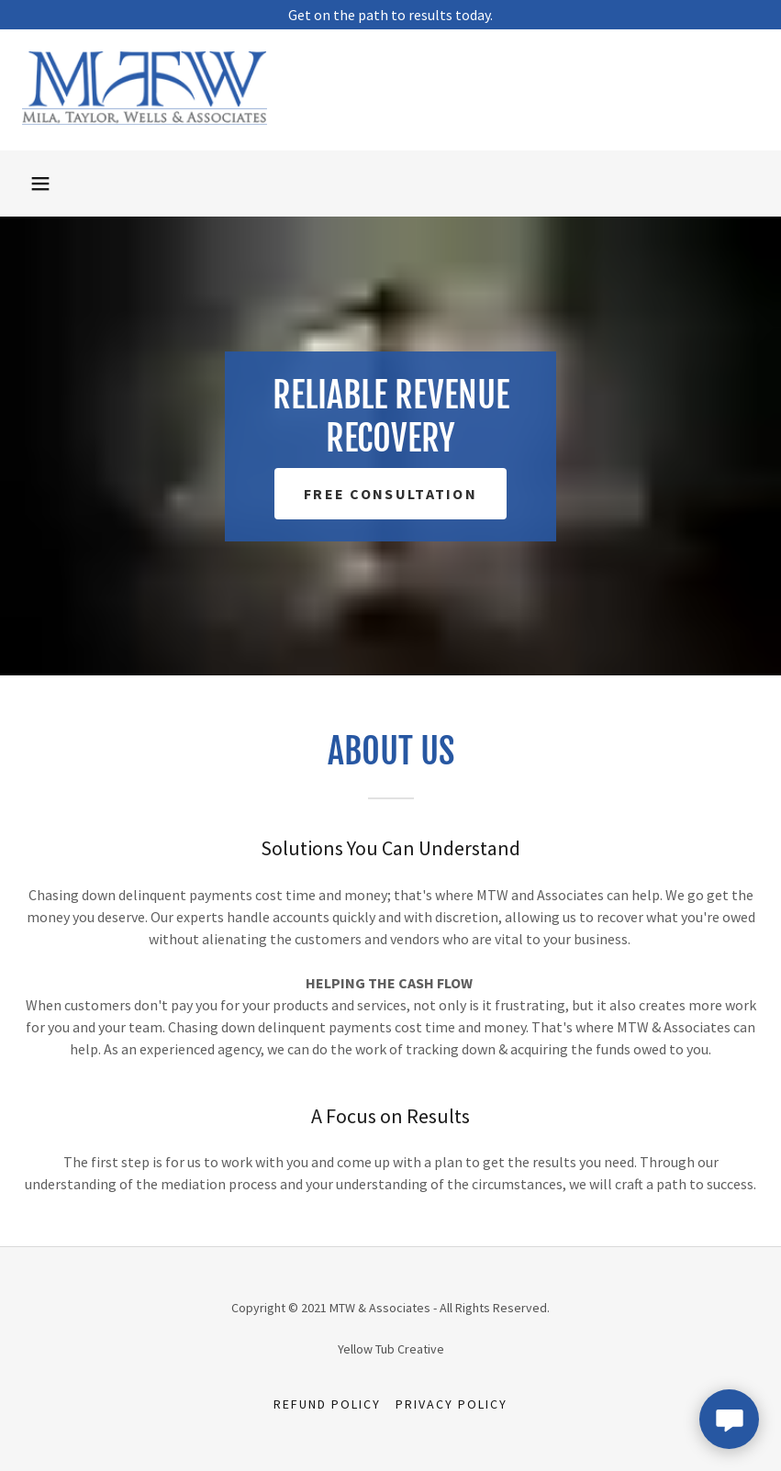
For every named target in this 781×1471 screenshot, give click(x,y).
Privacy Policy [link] (452, 1404)
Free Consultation (390, 494)
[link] (144, 119)
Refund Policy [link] (327, 1404)
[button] (40, 183)
